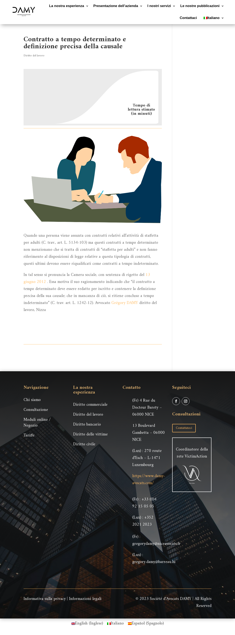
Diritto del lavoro (34, 55)
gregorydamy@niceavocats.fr (156, 543)
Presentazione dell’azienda (115, 6)
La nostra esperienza (66, 6)
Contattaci (188, 18)
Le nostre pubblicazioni (199, 6)
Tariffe (29, 435)
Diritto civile (84, 444)
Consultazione (36, 410)
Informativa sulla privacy (45, 599)
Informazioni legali (85, 599)
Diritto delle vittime (90, 434)
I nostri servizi (159, 6)
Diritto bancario (87, 424)
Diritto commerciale (90, 404)
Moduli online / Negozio (37, 422)
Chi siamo (32, 400)
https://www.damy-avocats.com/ (148, 480)
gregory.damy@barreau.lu (153, 562)
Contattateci (184, 428)
